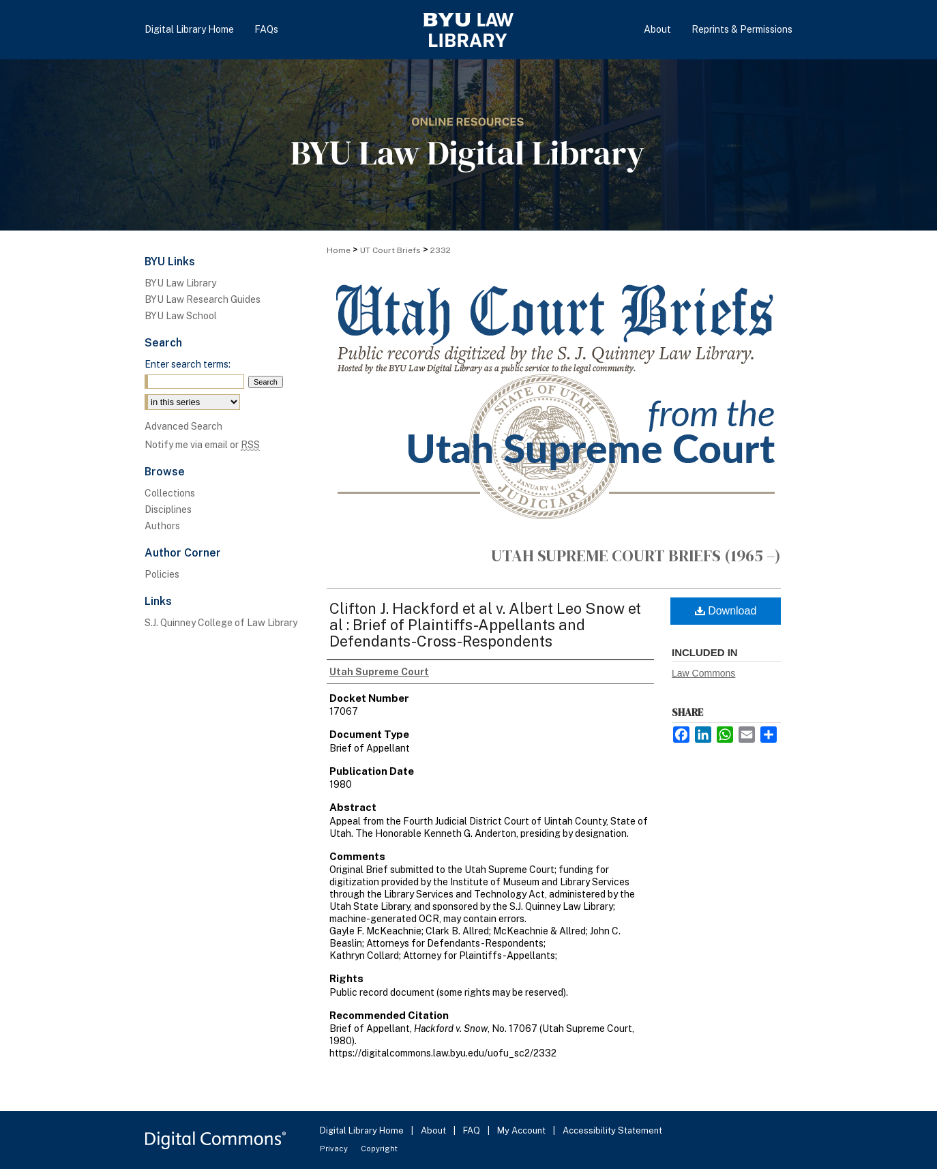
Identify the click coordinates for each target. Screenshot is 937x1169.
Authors (162, 525)
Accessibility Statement (612, 1130)
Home (339, 250)
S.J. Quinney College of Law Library (221, 622)
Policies (162, 574)
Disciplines (168, 509)
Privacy (335, 1148)
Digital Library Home (363, 1130)
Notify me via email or (202, 444)
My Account (522, 1130)
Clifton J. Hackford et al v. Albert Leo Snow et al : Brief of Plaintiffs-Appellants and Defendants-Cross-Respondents (485, 625)
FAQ (472, 1130)
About (434, 1130)
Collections (170, 493)
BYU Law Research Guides (203, 299)
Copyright (379, 1148)
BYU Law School (181, 315)
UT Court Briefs (390, 250)
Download (726, 611)
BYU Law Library (180, 283)
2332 (440, 250)
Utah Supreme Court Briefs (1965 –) (636, 555)
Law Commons (703, 673)
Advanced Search (183, 426)
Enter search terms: (187, 364)
